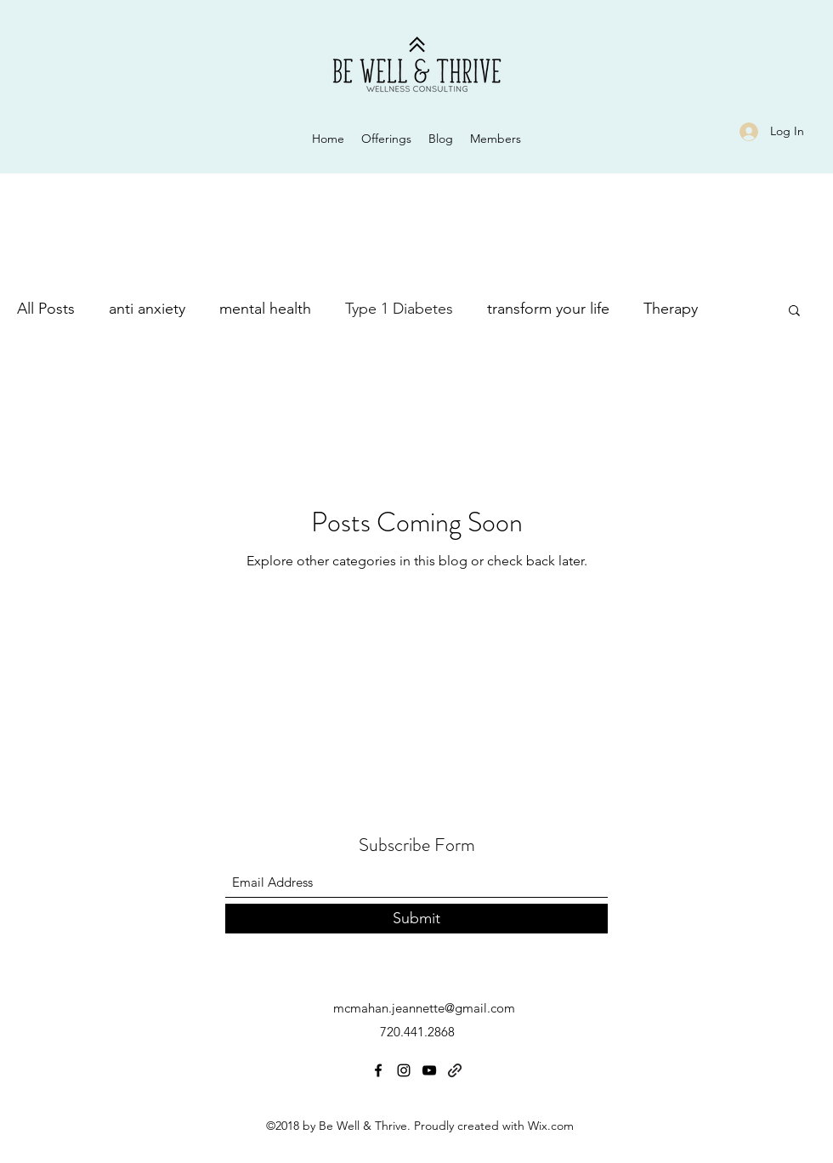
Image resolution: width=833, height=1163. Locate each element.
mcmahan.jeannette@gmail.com (424, 1008)
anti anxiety (147, 308)
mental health (265, 308)
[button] (794, 312)
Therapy (670, 308)
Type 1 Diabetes (399, 308)
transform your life (548, 308)
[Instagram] (403, 1070)
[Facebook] (378, 1070)
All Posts (46, 308)
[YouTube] (429, 1070)
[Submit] (416, 918)
